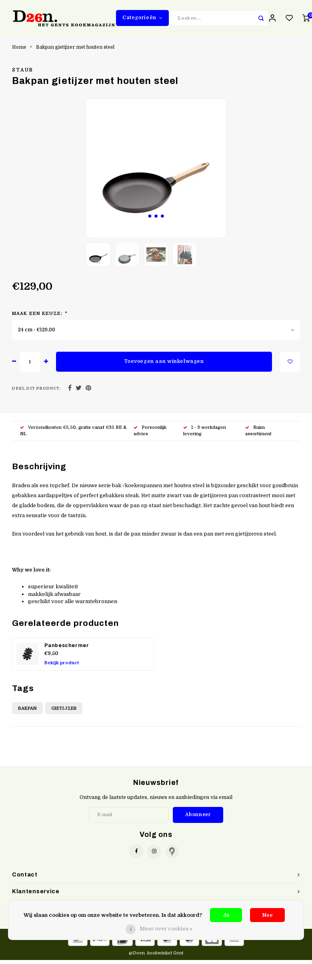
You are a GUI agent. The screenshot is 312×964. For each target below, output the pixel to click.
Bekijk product (61, 666)
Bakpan (27, 712)
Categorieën (142, 19)
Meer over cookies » (166, 929)
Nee (267, 915)
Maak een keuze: (39, 317)
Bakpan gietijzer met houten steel (75, 51)
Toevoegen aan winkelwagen (164, 365)
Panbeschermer (66, 649)
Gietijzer (63, 712)
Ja (226, 915)
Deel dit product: (36, 392)
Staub (23, 74)
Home (19, 51)
